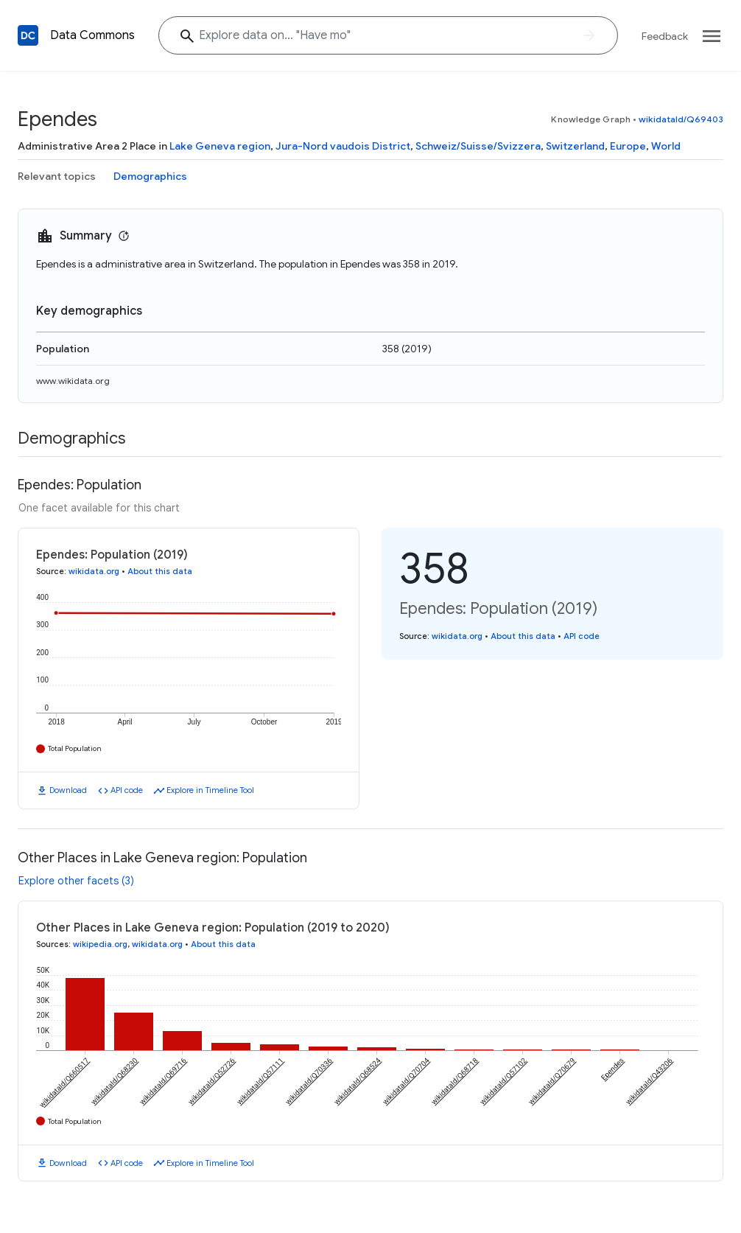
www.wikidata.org (73, 380)
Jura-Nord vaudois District (342, 146)
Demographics (150, 176)
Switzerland (575, 146)
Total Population (75, 748)
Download (68, 790)
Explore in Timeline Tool (210, 790)
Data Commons (92, 35)
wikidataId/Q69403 (681, 119)
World (666, 146)
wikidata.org (94, 571)
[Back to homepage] (28, 35)
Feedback (665, 36)
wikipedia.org (100, 944)
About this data (159, 571)
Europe (628, 146)
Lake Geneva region (219, 146)
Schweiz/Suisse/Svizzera (478, 146)
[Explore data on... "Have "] (388, 35)
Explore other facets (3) (76, 880)
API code (126, 790)
